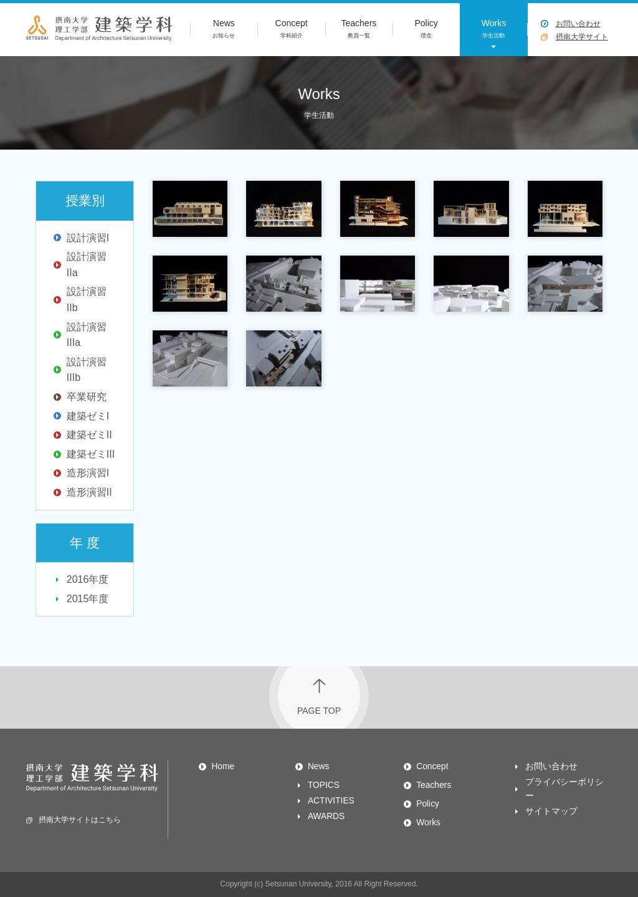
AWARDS (326, 816)
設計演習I (88, 238)
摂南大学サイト (582, 36)
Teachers (359, 30)
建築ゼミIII (91, 454)
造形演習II (89, 492)
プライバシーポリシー (564, 788)
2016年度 (88, 579)
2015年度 (88, 598)
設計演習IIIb (87, 370)
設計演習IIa (87, 264)
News (223, 30)
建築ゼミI (88, 416)
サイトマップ (551, 811)
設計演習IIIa (87, 335)
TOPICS (324, 785)
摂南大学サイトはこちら (73, 819)
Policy (426, 30)
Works (493, 30)
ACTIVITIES (331, 800)
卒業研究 (87, 396)
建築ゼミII (89, 434)
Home (222, 766)
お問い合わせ (578, 23)
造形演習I (88, 473)
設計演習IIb (87, 299)
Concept (291, 30)
